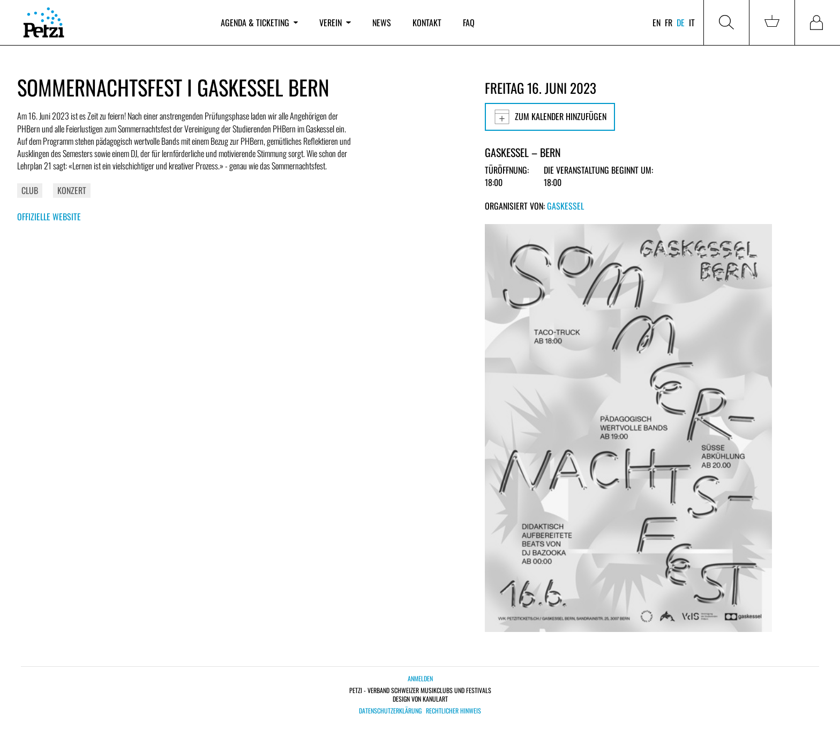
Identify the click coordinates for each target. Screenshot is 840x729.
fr (668, 22)
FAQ (469, 22)
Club (29, 190)
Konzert (71, 190)
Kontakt (426, 22)
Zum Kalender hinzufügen (549, 116)
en (656, 22)
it (692, 22)
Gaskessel (565, 205)
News (381, 22)
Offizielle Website (49, 216)
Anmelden (420, 678)
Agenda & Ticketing (259, 22)
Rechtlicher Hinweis (453, 710)
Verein (334, 22)
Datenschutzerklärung (390, 710)
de (681, 22)
